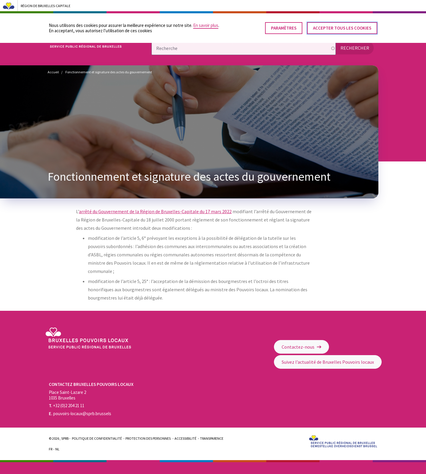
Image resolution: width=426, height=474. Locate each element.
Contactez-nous (301, 347)
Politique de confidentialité (97, 438)
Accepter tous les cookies (342, 25)
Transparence (211, 438)
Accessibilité (185, 438)
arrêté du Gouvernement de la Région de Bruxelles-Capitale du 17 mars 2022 (155, 211)
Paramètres (283, 25)
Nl (57, 449)
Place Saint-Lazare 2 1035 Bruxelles (67, 395)
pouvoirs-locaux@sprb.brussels (80, 413)
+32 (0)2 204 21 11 (66, 405)
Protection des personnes (148, 438)
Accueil (53, 72)
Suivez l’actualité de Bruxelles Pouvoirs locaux (328, 362)
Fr (50, 449)
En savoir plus (205, 23)
